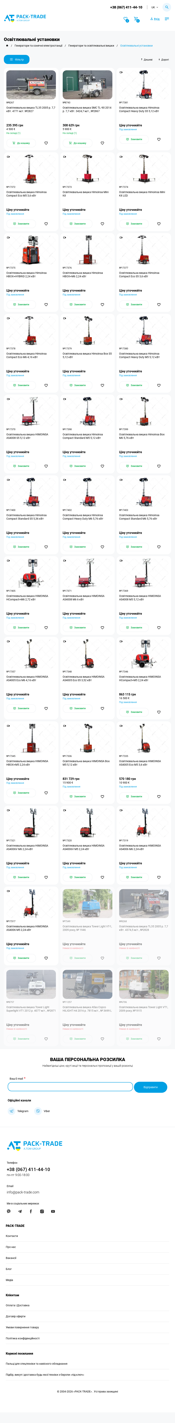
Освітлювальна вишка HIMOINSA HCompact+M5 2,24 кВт (140, 685)
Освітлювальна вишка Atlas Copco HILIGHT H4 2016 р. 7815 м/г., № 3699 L (86, 1022)
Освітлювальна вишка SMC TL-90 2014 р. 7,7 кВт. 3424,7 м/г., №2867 (85, 109)
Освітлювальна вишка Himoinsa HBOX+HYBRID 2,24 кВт (27, 277)
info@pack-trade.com (23, 1203)
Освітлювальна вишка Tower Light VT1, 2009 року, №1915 (140, 1020)
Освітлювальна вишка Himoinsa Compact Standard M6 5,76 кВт (139, 522)
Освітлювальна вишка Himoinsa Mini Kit (86, 195)
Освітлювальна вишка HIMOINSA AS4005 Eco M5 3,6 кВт (140, 771)
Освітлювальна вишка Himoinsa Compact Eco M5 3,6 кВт (27, 195)
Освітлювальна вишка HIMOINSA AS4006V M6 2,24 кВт (28, 856)
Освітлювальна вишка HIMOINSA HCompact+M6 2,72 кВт (28, 604)
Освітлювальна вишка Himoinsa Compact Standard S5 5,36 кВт (27, 522)
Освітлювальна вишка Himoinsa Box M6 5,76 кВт (142, 440)
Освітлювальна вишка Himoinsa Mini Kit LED (142, 195)
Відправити (151, 1097)
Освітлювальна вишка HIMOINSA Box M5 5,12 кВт (86, 771)
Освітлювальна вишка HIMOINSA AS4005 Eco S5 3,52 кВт (84, 685)
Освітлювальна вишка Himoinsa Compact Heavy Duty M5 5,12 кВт (139, 358)
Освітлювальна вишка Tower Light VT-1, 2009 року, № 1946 (86, 938)
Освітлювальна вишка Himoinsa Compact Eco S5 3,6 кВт (139, 277)
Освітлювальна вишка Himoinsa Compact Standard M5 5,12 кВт (83, 440)
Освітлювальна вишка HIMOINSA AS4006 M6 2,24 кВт (140, 856)
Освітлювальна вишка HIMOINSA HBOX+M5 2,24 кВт (28, 771)
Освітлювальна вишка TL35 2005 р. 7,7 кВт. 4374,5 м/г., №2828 (141, 938)
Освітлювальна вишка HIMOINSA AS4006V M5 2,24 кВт (84, 856)
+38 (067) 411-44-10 (126, 7)
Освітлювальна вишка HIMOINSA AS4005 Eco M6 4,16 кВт (28, 685)
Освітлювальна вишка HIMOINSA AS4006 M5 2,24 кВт (28, 938)
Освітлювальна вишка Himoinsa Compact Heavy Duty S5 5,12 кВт (139, 109)
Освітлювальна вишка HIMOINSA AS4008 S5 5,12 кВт (28, 440)
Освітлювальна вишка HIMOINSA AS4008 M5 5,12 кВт (140, 604)
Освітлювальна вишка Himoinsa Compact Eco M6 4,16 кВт (27, 358)
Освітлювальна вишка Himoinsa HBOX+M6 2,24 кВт (83, 277)
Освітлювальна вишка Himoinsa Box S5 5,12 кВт (86, 358)
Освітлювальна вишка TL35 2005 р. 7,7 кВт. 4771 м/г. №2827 (29, 109)
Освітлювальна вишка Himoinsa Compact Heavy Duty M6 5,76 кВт (83, 522)
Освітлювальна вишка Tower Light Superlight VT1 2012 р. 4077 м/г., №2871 (28, 1022)
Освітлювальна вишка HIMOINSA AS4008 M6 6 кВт (84, 604)
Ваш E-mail (16, 1090)
